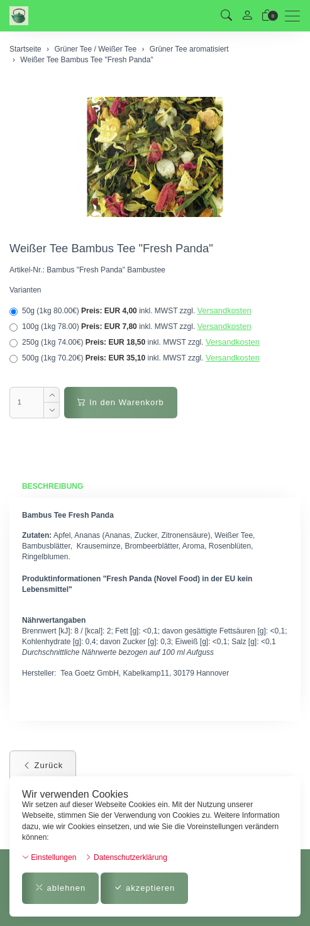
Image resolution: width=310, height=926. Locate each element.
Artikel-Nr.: (27, 269)
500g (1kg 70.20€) (134, 358)
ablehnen (60, 888)
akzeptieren (144, 888)
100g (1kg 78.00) (130, 326)
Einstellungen (49, 857)
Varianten (25, 290)
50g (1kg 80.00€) (130, 311)
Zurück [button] (43, 765)
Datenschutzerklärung (126, 857)
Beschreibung (52, 486)
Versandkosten (224, 310)
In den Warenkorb (120, 402)
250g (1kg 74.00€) (134, 342)
